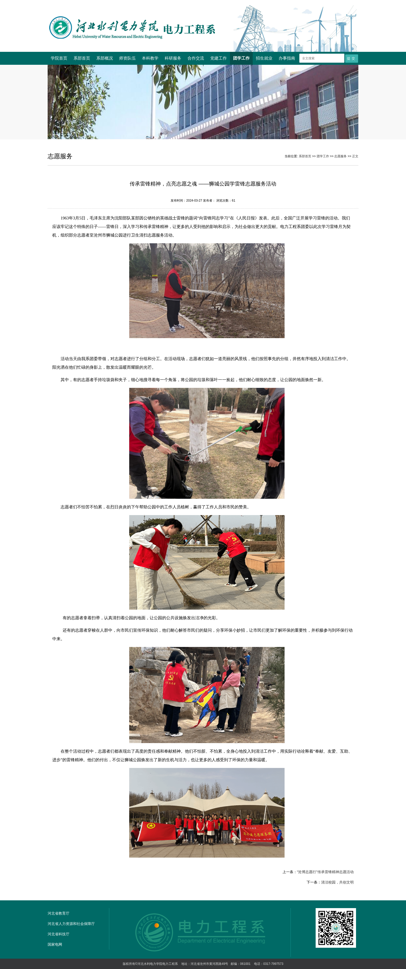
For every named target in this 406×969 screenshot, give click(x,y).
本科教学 (150, 58)
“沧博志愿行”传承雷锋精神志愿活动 (325, 872)
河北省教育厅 (58, 913)
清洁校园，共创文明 (337, 882)
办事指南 (287, 58)
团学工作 (241, 58)
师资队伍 (127, 58)
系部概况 (104, 58)
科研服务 (173, 58)
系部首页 (82, 58)
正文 (355, 156)
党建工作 (218, 58)
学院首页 (59, 58)
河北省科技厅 (58, 934)
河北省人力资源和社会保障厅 (71, 924)
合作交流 (195, 58)
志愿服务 (340, 156)
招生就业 (264, 58)
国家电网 (55, 944)
